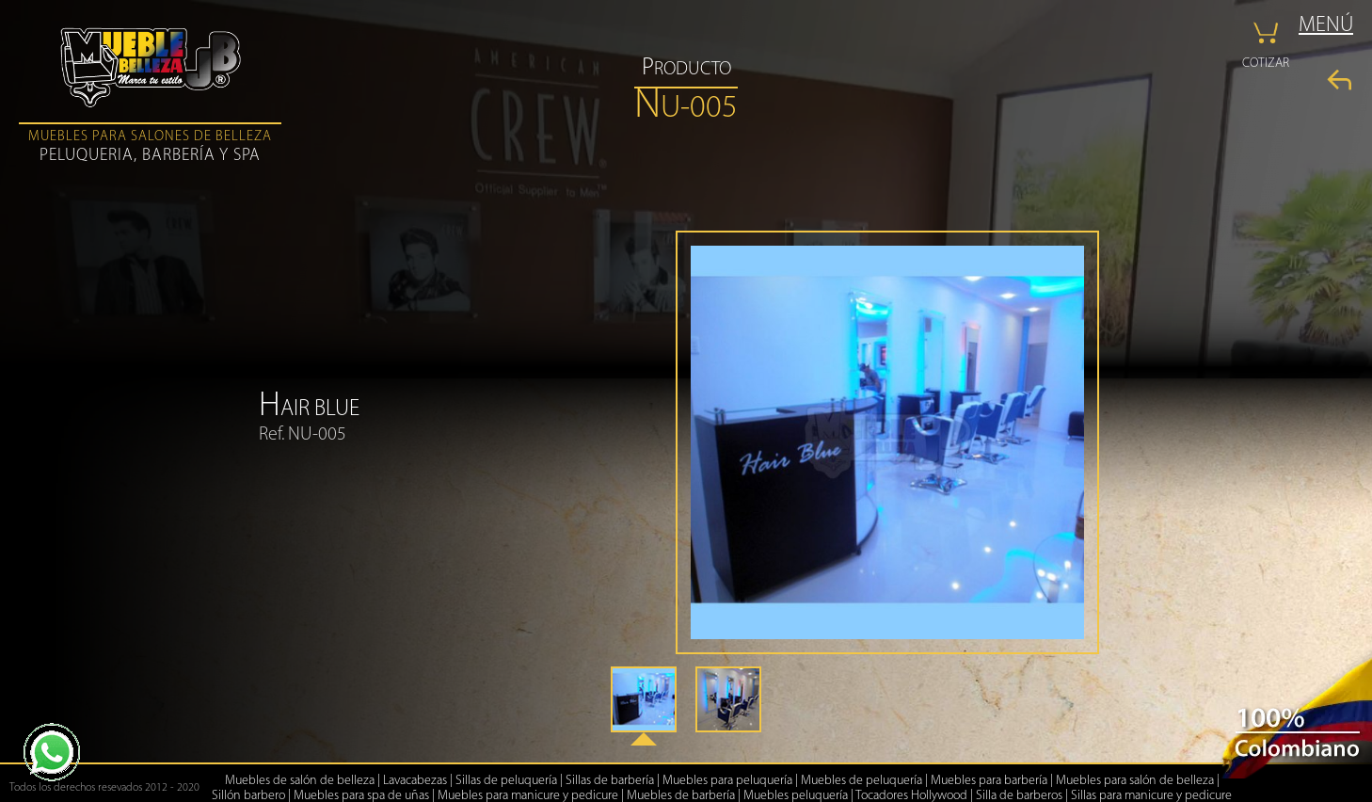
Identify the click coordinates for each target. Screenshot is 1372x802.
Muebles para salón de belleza (1135, 781)
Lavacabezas (415, 781)
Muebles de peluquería (861, 781)
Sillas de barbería (610, 781)
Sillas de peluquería (506, 781)
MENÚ (1326, 26)
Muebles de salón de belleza (300, 781)
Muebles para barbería (989, 781)
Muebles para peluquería (727, 781)
